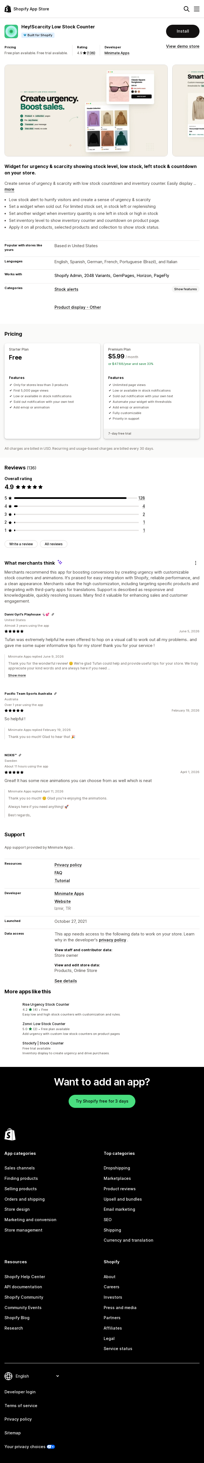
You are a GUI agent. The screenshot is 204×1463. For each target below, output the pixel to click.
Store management (23, 1230)
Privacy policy (68, 864)
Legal (109, 1338)
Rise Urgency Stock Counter (45, 1004)
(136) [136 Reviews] (91, 53)
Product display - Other (78, 307)
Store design (17, 1209)
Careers (111, 1286)
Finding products (21, 1178)
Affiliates (113, 1328)
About (109, 1276)
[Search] (186, 9)
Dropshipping (117, 1168)
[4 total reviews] (143, 506)
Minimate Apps (117, 53)
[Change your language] (37, 1376)
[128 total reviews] (141, 498)
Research (13, 1328)
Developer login (20, 1391)
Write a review (21, 544)
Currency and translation (128, 1240)
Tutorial (62, 880)
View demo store (183, 46)
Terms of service (20, 1405)
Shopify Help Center (24, 1276)
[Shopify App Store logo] (26, 9)
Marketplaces (117, 1178)
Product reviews (120, 1188)
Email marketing (119, 1209)
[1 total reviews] (144, 522)
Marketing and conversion (30, 1219)
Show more (17, 675)
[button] (102, 1009)
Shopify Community (23, 1297)
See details (66, 980)
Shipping (112, 1230)
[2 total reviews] (144, 514)
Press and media (120, 1307)
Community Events (23, 1307)
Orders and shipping (24, 1199)
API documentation (23, 1286)
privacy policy (112, 939)
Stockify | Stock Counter (43, 1043)
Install (183, 31)
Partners (112, 1317)
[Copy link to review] (53, 614)
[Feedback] (196, 563)
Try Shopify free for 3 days (102, 1101)
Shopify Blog (17, 1317)
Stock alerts (66, 289)
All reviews (54, 544)
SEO (108, 1219)
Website (63, 901)
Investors (113, 1297)
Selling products (20, 1188)
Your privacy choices (25, 1446)
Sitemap (12, 1432)
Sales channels (19, 1168)
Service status (118, 1348)
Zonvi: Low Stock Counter (43, 1024)
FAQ (58, 872)
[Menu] (197, 9)
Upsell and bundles (123, 1199)
